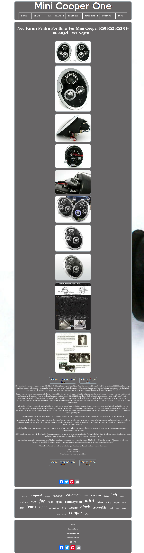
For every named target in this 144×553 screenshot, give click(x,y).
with (64, 507)
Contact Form (73, 529)
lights (106, 496)
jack (117, 508)
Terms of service (73, 538)
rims (87, 514)
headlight (58, 495)
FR (75, 542)
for (42, 500)
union (122, 496)
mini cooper (93, 495)
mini (89, 500)
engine (117, 502)
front (31, 506)
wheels (24, 496)
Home (73, 525)
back (111, 508)
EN (71, 542)
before (100, 502)
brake (124, 503)
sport (59, 501)
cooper (75, 512)
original (36, 495)
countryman (73, 501)
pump (124, 508)
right (42, 507)
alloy (109, 502)
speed (64, 514)
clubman (73, 495)
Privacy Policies (73, 533)
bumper (47, 496)
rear (50, 501)
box (22, 507)
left (114, 495)
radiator (24, 502)
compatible (54, 508)
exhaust (73, 507)
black (85, 506)
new (33, 501)
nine (58, 514)
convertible (99, 507)
